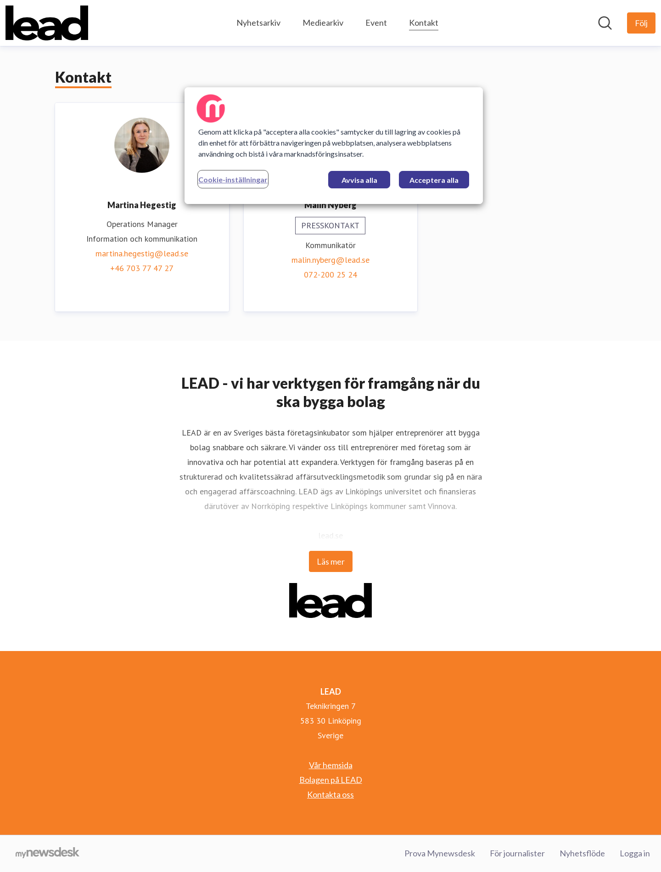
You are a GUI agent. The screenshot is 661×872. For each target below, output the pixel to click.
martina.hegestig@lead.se (141, 253)
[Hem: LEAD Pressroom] (47, 23)
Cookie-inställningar (233, 179)
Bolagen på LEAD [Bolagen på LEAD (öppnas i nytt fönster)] (330, 780)
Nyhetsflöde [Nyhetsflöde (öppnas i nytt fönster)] (582, 853)
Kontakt (423, 21)
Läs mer (331, 561)
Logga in (635, 853)
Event (376, 22)
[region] (334, 145)
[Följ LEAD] (641, 23)
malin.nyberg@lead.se (330, 260)
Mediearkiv (322, 22)
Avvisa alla (359, 180)
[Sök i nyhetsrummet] (605, 23)
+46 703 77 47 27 (142, 268)
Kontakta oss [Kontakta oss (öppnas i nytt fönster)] (330, 794)
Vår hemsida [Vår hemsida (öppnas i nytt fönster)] (331, 765)
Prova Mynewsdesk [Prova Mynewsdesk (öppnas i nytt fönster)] (439, 853)
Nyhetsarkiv (258, 22)
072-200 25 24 (330, 274)
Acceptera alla (434, 180)
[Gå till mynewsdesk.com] (47, 853)
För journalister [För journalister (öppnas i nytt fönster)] (517, 853)
